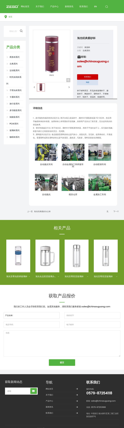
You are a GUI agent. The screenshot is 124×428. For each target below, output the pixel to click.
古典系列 (86, 50)
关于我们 (49, 394)
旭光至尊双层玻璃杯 (74, 276)
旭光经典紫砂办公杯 (42, 211)
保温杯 (87, 47)
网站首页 (49, 388)
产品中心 (49, 400)
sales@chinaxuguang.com (96, 306)
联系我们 (49, 413)
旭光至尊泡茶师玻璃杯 (16, 276)
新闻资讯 (49, 406)
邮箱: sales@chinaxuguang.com (101, 400)
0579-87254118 (99, 393)
